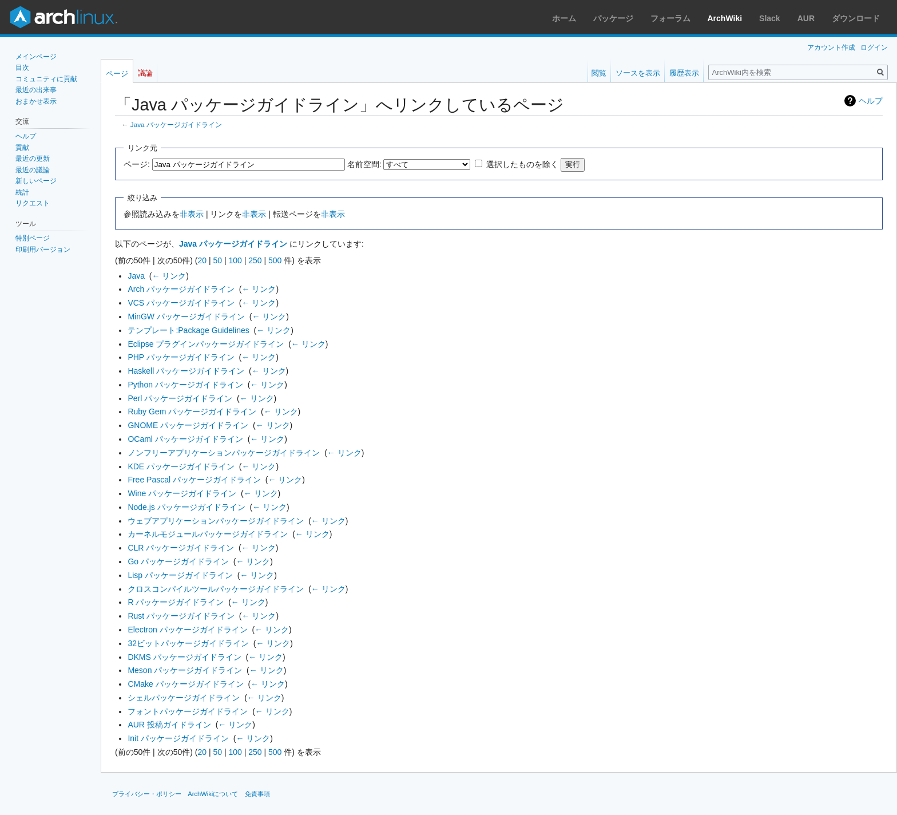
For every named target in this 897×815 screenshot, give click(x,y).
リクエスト (32, 203)
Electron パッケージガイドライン (187, 629)
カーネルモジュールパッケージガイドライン (208, 534)
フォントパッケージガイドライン (188, 711)
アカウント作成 (831, 47)
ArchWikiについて (213, 793)
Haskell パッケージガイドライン (186, 370)
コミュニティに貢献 (46, 79)
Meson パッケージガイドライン (185, 670)
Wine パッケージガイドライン (182, 493)
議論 (145, 73)
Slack (769, 18)
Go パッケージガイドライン (178, 561)
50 (217, 260)
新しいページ (36, 181)
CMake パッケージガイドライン (185, 684)
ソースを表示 (638, 73)
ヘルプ (871, 100)
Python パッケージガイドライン (185, 384)
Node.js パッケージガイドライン (186, 507)
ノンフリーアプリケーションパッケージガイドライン (224, 452)
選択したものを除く (522, 164)
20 (202, 260)
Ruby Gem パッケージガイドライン (192, 411)
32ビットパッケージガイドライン (188, 643)
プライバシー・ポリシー (146, 793)
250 (254, 260)
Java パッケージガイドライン (176, 124)
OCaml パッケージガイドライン (185, 439)
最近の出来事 (36, 90)
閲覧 (599, 73)
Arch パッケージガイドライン (181, 289)
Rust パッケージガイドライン (181, 615)
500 (274, 260)
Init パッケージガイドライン (178, 738)
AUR (806, 18)
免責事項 (257, 793)
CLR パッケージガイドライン (181, 547)
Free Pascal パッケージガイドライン (194, 479)
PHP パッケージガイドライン (181, 357)
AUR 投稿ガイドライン (169, 724)
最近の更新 (32, 159)
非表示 (192, 214)
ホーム (564, 18)
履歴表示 (684, 73)
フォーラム (670, 18)
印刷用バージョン (42, 250)
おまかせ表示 (36, 101)
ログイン (874, 47)
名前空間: (364, 164)
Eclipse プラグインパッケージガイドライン (206, 344)
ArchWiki (725, 18)
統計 (22, 192)
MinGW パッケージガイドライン (186, 316)
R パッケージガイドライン (176, 602)
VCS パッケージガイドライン (181, 302)
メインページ (36, 57)
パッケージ (613, 18)
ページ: (137, 164)
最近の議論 (32, 170)
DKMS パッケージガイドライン (184, 657)
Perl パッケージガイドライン (180, 398)
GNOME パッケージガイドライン (188, 425)
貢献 (22, 148)
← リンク (169, 275)
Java (136, 275)
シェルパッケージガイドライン (184, 697)
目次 (22, 68)
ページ (117, 73)
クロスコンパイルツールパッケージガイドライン (216, 589)
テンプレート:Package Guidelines (188, 330)
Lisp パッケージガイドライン (180, 575)
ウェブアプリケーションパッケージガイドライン (216, 520)
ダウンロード (856, 18)
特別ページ (32, 238)
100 (234, 260)
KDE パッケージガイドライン (181, 466)
